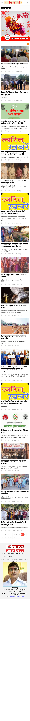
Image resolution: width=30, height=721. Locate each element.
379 (11, 537)
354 (25, 534)
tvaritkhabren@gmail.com (17, 596)
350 (14, 534)
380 (14, 537)
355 (3, 537)
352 (19, 534)
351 (17, 534)
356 (5, 537)
